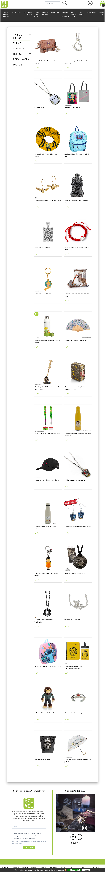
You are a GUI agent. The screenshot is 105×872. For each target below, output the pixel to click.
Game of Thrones (44, 14)
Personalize (86, 870)
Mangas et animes (64, 14)
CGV (63, 867)
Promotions (91, 12)
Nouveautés (16, 12)
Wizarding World (28, 13)
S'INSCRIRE (28, 847)
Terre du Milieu (36, 15)
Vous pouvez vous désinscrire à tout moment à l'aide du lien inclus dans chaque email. (29, 842)
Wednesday (54, 13)
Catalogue (15, 867)
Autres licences (73, 14)
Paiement (25, 867)
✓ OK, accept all (74, 870)
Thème (101, 13)
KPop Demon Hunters (6, 14)
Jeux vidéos (81, 14)
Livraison (34, 867)
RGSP (73, 867)
